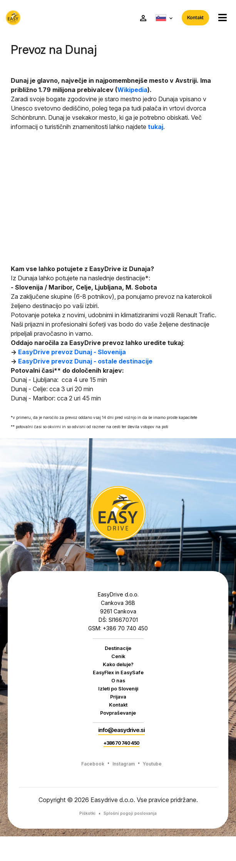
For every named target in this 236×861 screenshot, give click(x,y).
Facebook (88, 787)
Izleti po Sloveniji (118, 698)
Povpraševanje (118, 727)
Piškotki (84, 838)
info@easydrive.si (121, 748)
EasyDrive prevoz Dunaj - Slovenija (72, 353)
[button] (219, 18)
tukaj (155, 128)
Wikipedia (132, 91)
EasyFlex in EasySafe (118, 679)
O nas (118, 689)
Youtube (156, 787)
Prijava (118, 708)
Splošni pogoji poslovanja (131, 838)
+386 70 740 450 (121, 766)
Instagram (123, 787)
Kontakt (192, 18)
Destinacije (118, 650)
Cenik (118, 660)
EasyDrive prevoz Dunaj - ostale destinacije (85, 363)
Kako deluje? (118, 670)
